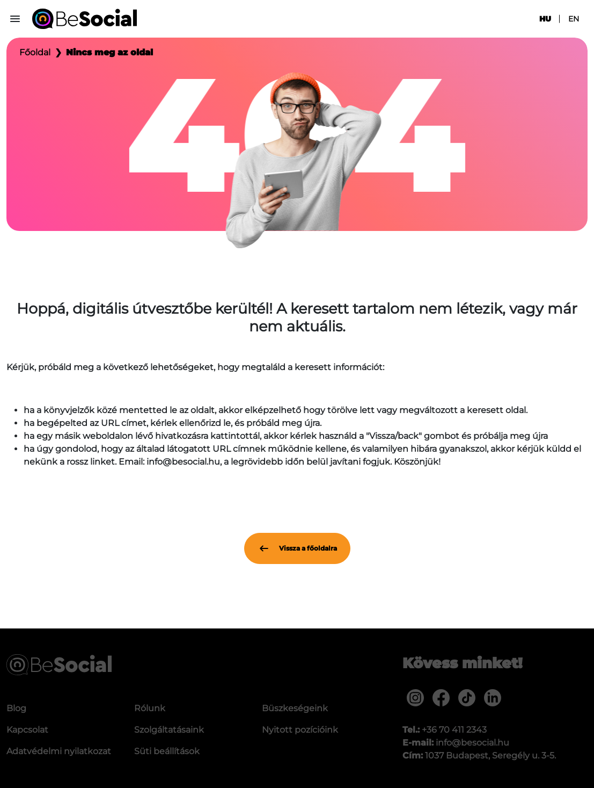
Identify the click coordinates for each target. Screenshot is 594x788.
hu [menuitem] (545, 19)
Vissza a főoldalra (297, 548)
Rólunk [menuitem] (149, 708)
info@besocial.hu (472, 743)
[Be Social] (84, 19)
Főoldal (34, 52)
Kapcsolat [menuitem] (27, 730)
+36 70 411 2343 (454, 730)
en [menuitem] (573, 19)
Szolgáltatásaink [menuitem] (169, 730)
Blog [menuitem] (16, 708)
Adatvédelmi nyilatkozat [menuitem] (58, 751)
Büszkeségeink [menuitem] (295, 708)
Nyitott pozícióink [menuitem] (300, 730)
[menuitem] (415, 698)
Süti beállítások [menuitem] (167, 751)
